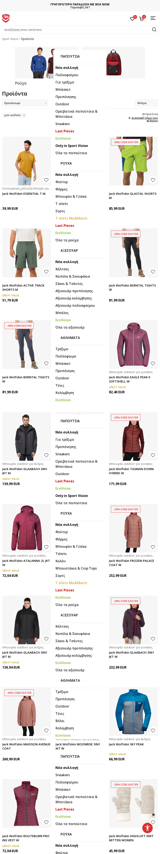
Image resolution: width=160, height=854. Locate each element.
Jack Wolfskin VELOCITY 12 (76, 835)
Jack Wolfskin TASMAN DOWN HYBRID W (131, 470)
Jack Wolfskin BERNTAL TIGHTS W (132, 287)
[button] (80, 30)
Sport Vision (10, 39)
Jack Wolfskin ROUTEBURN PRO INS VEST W (25, 837)
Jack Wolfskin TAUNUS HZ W (77, 193)
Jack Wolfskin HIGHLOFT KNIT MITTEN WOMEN (131, 837)
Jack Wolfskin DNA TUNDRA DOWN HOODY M (76, 562)
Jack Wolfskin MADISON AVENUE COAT (26, 745)
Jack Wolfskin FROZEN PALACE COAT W (131, 562)
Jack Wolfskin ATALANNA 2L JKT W (26, 562)
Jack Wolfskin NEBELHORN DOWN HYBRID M (75, 470)
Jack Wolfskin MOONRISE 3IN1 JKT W (78, 745)
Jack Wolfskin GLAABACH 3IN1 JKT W (131, 654)
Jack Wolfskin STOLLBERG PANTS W (75, 378)
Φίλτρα (146, 102)
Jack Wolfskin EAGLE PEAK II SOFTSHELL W (129, 378)
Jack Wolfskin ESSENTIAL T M (23, 193)
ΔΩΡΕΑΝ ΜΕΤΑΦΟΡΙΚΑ (80, 4)
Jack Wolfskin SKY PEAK (126, 743)
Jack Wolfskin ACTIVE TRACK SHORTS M (23, 287)
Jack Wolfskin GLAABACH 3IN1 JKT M (25, 470)
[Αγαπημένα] (132, 18)
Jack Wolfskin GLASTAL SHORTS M (132, 195)
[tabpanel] (46, 66)
